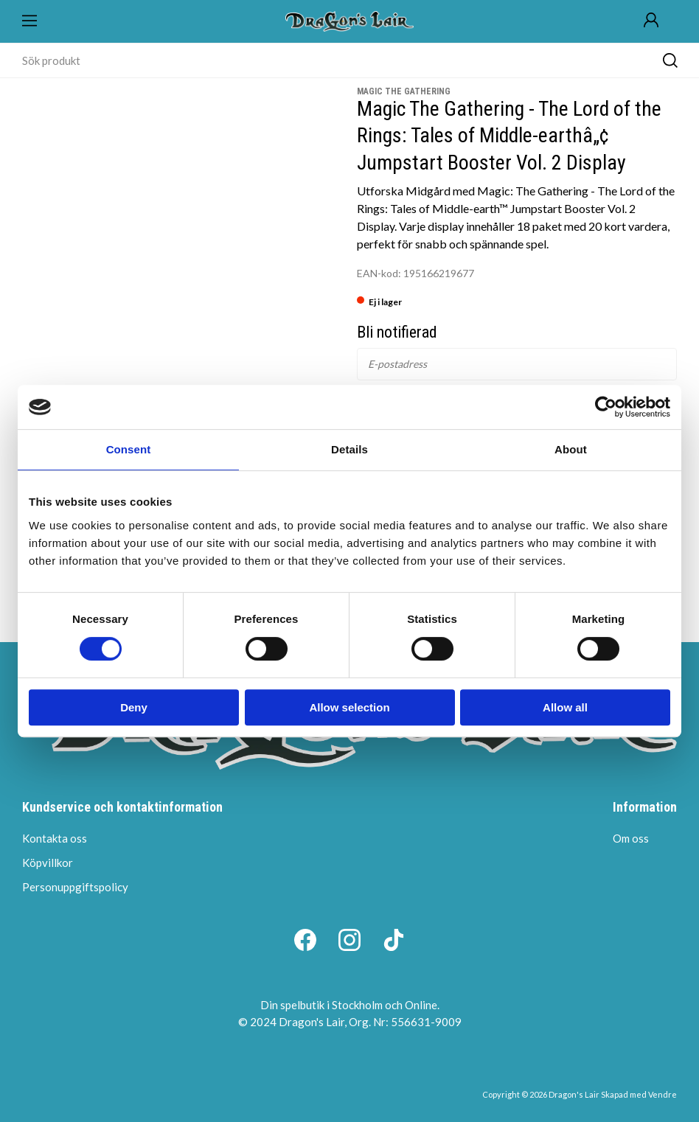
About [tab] (570, 449)
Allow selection (349, 707)
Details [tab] (349, 449)
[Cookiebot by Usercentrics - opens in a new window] (605, 407)
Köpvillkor (47, 862)
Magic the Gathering (404, 91)
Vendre (662, 1094)
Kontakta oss (54, 838)
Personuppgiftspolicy (75, 886)
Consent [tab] (128, 449)
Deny (133, 707)
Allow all (565, 707)
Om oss (631, 838)
